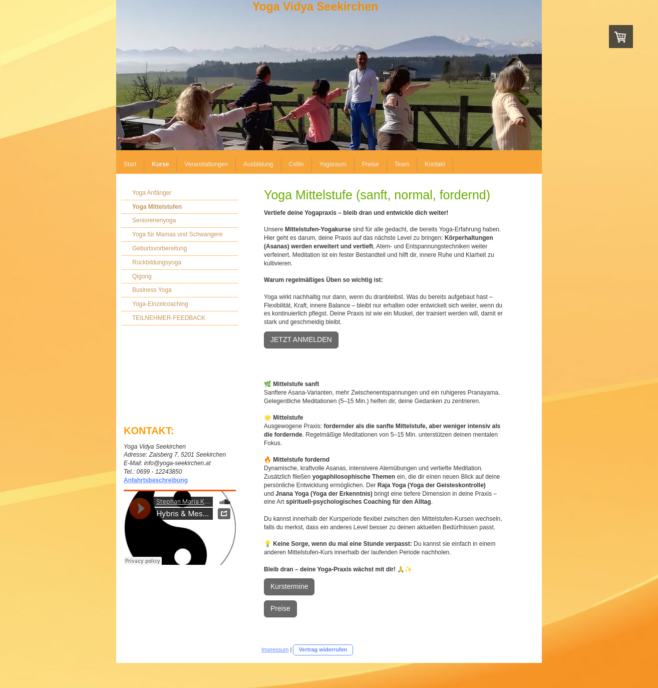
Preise (280, 608)
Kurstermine (289, 586)
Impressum (274, 649)
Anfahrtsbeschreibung (156, 480)
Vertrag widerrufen (322, 649)
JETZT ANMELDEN (301, 339)
